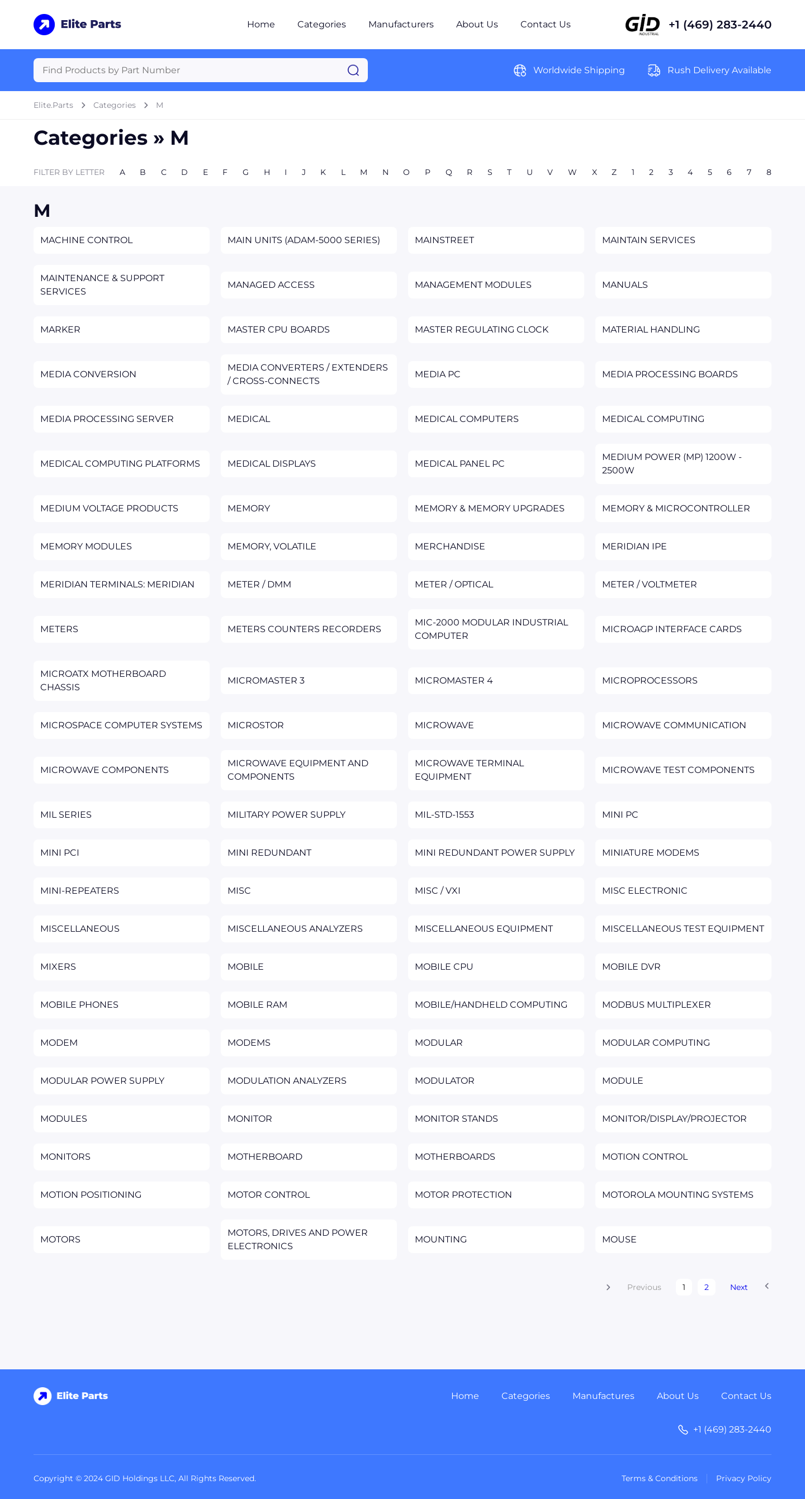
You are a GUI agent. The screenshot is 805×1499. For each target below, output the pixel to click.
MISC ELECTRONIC (645, 890)
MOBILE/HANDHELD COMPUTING (491, 1004)
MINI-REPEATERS (79, 890)
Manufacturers (401, 24)
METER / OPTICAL (454, 584)
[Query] (201, 70)
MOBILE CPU (444, 966)
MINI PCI (59, 852)
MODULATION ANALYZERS (287, 1080)
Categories (321, 24)
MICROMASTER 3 (266, 680)
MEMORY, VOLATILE (272, 546)
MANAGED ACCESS (271, 284)
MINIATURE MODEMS (650, 852)
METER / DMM (259, 584)
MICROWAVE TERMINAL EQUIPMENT (469, 770)
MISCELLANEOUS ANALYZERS (295, 928)
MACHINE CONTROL (86, 240)
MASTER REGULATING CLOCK (481, 329)
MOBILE (246, 966)
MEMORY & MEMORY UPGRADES (490, 508)
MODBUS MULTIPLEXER (656, 1004)
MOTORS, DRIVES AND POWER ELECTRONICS (298, 1239)
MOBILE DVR (631, 966)
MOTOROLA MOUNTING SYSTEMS (678, 1194)
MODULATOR (445, 1080)
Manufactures (603, 1396)
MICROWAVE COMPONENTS (104, 770)
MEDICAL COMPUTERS (467, 419)
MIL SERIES (66, 814)
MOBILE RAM (257, 1004)
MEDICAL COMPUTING (653, 419)
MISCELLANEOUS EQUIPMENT (484, 928)
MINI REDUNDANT (269, 852)
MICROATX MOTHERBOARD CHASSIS (103, 680)
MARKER (60, 329)
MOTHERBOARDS (455, 1156)
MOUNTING (441, 1239)
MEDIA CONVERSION (88, 374)
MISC (239, 890)
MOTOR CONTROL (269, 1194)
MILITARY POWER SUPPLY (286, 814)
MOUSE (619, 1239)
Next (739, 1287)
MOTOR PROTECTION (463, 1194)
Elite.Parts (53, 105)
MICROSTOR (256, 725)
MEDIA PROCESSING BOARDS (670, 374)
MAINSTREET (444, 240)
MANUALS (625, 284)
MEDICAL (249, 419)
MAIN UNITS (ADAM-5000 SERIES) (304, 240)
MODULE (622, 1080)
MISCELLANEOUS (80, 928)
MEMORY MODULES (86, 546)
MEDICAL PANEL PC (460, 463)
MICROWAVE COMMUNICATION (674, 725)
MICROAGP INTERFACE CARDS (672, 629)
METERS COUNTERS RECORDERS (304, 629)
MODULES (63, 1118)
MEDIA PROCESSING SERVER (107, 419)
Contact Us (545, 24)
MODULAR (439, 1042)
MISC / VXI (438, 890)
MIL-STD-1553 (444, 814)
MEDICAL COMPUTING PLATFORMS (120, 463)
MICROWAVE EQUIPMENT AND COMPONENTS (298, 770)
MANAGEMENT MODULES (473, 284)
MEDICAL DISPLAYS (272, 463)
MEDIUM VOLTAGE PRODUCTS (109, 508)
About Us (477, 24)
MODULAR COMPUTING (656, 1042)
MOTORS (60, 1239)
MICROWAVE (444, 725)
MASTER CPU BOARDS (279, 329)
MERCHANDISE (450, 546)
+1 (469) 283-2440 (720, 24)
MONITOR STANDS (456, 1118)
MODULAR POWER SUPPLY (102, 1080)
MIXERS (58, 966)
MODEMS (249, 1042)
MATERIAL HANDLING (651, 329)
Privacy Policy (743, 1478)
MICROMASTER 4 (454, 680)
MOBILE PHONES (79, 1004)
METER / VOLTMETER (649, 584)
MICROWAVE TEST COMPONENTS (678, 770)
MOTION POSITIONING (90, 1194)
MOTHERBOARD (265, 1156)
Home (261, 24)
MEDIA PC (438, 374)
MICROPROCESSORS (650, 680)
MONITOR (250, 1118)
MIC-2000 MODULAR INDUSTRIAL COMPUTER (491, 629)
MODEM (59, 1042)
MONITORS (65, 1156)
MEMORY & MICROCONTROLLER (676, 508)
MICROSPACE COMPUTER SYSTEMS (121, 725)
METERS (59, 629)
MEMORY (249, 508)
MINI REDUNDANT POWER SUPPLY (495, 852)
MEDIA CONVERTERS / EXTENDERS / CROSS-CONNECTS (308, 374)
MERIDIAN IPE (634, 546)
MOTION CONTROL (645, 1156)
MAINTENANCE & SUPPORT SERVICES (102, 285)
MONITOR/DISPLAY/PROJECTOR (674, 1118)
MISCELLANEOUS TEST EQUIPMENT (683, 928)
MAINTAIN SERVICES (648, 240)
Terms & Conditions (660, 1478)
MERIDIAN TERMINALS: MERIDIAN (117, 584)
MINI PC (620, 814)
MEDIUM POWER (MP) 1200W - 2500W (672, 464)
